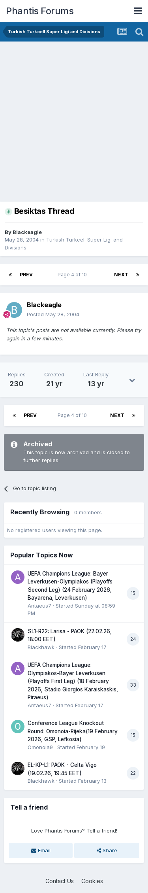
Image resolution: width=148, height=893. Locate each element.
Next (121, 275)
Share (107, 850)
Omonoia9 (40, 747)
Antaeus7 (39, 605)
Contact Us (59, 881)
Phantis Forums (39, 11)
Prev (26, 275)
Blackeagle (27, 232)
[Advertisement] (74, 119)
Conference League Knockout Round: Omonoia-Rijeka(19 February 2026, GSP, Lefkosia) (73, 731)
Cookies (92, 881)
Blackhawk (41, 647)
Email (41, 850)
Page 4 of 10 (73, 275)
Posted (53, 314)
